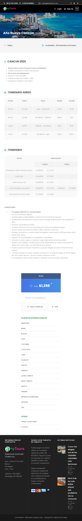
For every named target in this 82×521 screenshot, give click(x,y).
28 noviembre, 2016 (71, 468)
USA (22, 407)
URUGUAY (24, 402)
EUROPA (24, 365)
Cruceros (24, 427)
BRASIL (23, 328)
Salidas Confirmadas (29, 422)
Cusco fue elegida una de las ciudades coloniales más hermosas (72, 455)
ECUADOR (24, 360)
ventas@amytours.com (50, 3)
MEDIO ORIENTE (26, 381)
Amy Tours (70, 473)
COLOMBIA (25, 344)
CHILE (23, 339)
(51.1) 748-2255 (12, 3)
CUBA (23, 355)
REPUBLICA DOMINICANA (29, 397)
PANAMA (24, 391)
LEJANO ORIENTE (27, 376)
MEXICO (24, 386)
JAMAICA (24, 370)
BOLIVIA (24, 334)
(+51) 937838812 (28, 3)
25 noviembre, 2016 (71, 503)
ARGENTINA (25, 323)
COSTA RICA (25, 349)
